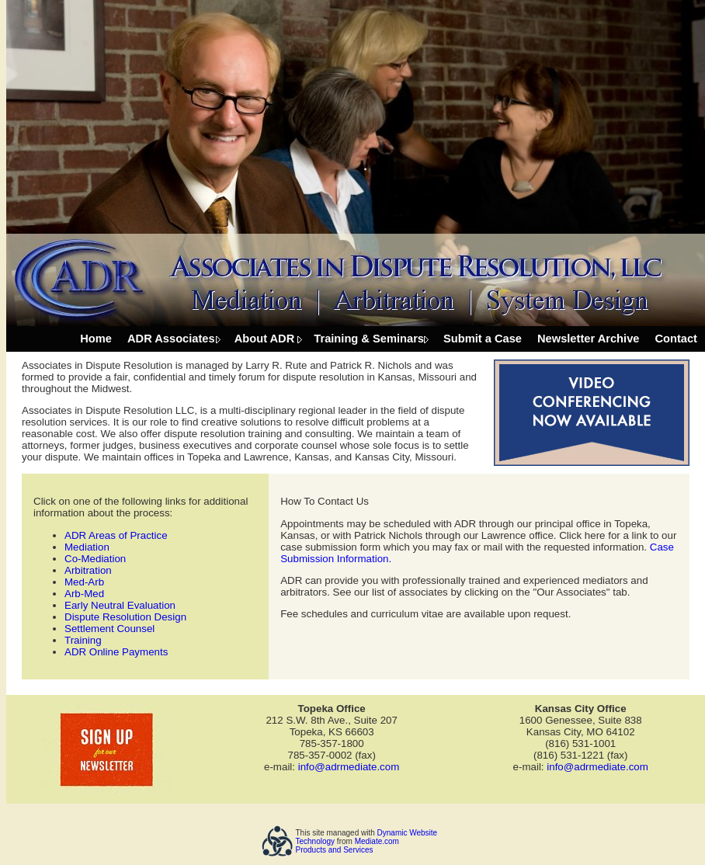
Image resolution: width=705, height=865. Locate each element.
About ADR (264, 338)
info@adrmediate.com (349, 767)
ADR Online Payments (116, 652)
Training (83, 640)
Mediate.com (377, 841)
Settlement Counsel (109, 628)
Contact (676, 338)
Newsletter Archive (588, 338)
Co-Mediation (95, 559)
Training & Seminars (369, 338)
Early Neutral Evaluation (119, 605)
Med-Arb (84, 582)
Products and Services (334, 850)
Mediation (86, 547)
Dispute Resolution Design (125, 617)
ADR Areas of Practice (116, 535)
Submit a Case (482, 338)
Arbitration (88, 570)
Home (96, 338)
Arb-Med (84, 593)
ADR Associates (171, 338)
